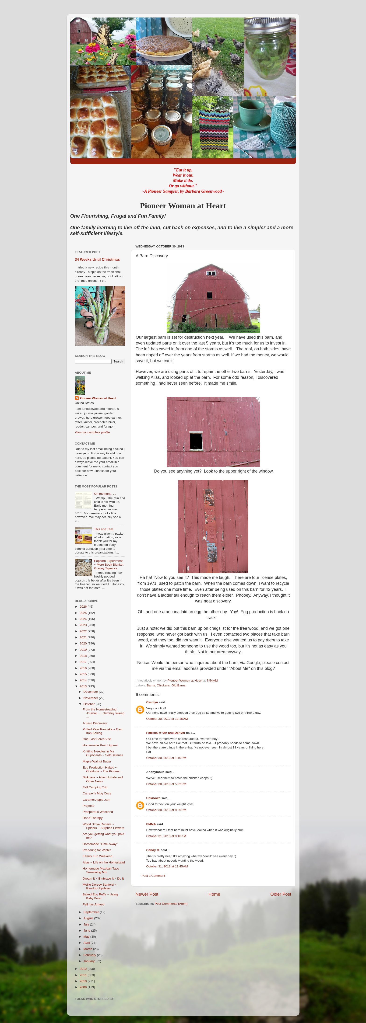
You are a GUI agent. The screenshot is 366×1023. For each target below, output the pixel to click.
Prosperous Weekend (98, 812)
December (91, 691)
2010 (84, 981)
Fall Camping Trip (95, 787)
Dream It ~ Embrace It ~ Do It (103, 878)
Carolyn (152, 702)
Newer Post (147, 894)
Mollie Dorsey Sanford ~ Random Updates (99, 886)
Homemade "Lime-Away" (100, 844)
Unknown (153, 798)
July (87, 924)
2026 (84, 606)
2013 (84, 686)
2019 (84, 649)
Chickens (163, 685)
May (87, 936)
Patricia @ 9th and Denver (165, 732)
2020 (84, 643)
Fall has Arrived (93, 904)
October (90, 704)
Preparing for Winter (97, 850)
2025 (84, 613)
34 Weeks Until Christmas (97, 259)
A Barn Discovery (95, 723)
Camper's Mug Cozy (97, 793)
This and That (103, 529)
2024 (84, 619)
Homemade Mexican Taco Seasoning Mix (101, 870)
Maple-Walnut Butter (97, 761)
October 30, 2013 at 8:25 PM (166, 810)
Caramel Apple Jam (96, 799)
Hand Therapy (92, 818)
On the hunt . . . (105, 493)
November (91, 698)
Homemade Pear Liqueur (100, 745)
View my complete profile (92, 432)
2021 (84, 637)
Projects (88, 805)
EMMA (151, 824)
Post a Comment (153, 875)
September (92, 912)
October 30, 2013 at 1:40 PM (166, 758)
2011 (84, 975)
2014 (84, 680)
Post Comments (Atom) (171, 903)
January (90, 961)
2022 (84, 631)
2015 (84, 674)
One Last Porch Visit (97, 739)
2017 (84, 662)
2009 (84, 987)
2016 (84, 668)
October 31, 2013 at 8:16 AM (166, 836)
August (89, 918)
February (90, 955)
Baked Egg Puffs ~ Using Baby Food (100, 896)
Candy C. (153, 850)
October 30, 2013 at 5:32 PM (166, 784)
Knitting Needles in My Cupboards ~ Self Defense (103, 753)
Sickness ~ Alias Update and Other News (103, 779)
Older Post (280, 894)
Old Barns (179, 685)
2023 (84, 625)
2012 (84, 969)
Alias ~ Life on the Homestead (104, 862)
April (87, 942)
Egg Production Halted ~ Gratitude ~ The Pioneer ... (103, 769)
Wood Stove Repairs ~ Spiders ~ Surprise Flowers (103, 826)
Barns (151, 685)
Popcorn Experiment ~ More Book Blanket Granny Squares (108, 564)
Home (214, 894)
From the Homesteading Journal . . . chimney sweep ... (103, 713)
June (87, 930)
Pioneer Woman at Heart (98, 398)
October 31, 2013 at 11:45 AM (167, 866)
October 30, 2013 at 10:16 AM (167, 718)
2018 (84, 656)
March (88, 949)
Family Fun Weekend (97, 856)
